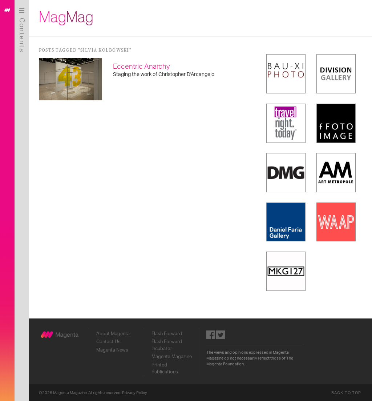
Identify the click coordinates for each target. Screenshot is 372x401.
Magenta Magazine (172, 355)
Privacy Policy (135, 392)
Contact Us (109, 340)
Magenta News (113, 349)
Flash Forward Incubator (167, 344)
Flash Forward (167, 332)
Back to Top (346, 392)
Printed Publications (165, 367)
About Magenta (113, 332)
